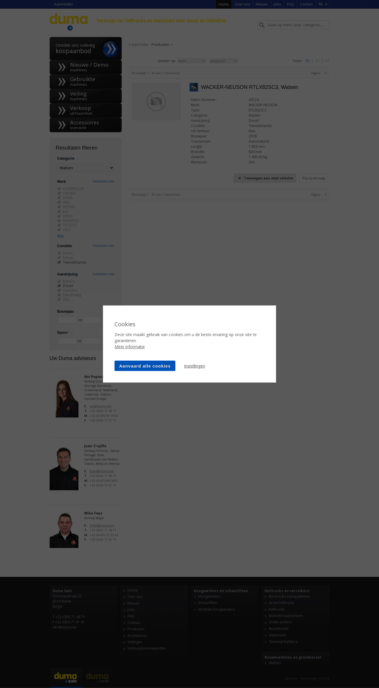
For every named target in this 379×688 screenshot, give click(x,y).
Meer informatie (130, 346)
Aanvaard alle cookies (145, 365)
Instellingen (194, 366)
